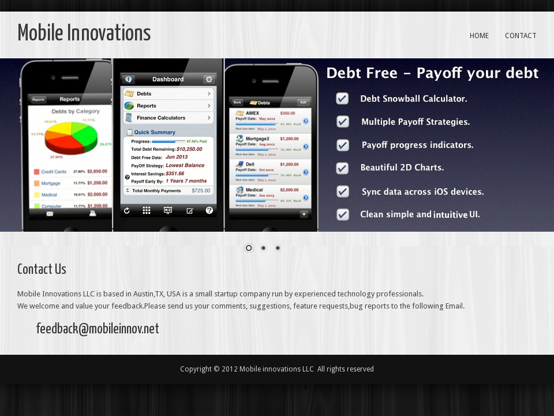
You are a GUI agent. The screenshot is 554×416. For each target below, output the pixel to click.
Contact (521, 36)
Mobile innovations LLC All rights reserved (306, 369)
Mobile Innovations (84, 34)
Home (479, 36)
